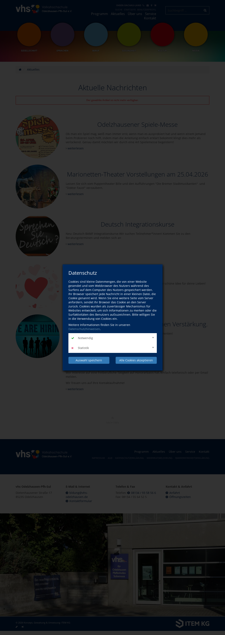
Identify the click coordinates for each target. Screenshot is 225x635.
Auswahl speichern (89, 360)
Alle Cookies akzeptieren (136, 360)
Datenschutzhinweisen (84, 329)
